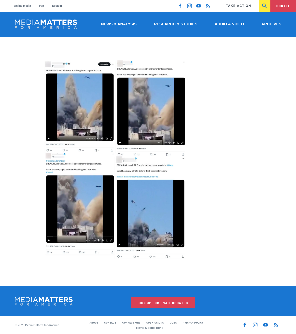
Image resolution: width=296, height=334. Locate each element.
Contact (110, 322)
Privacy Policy (193, 322)
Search (264, 6)
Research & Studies (175, 24)
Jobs (173, 322)
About (94, 322)
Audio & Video (229, 24)
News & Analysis (119, 24)
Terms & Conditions (149, 327)
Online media (22, 5)
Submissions (155, 322)
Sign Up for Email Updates (163, 303)
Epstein (57, 5)
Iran (41, 5)
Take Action (238, 5)
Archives (271, 24)
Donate (283, 6)
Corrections (131, 322)
